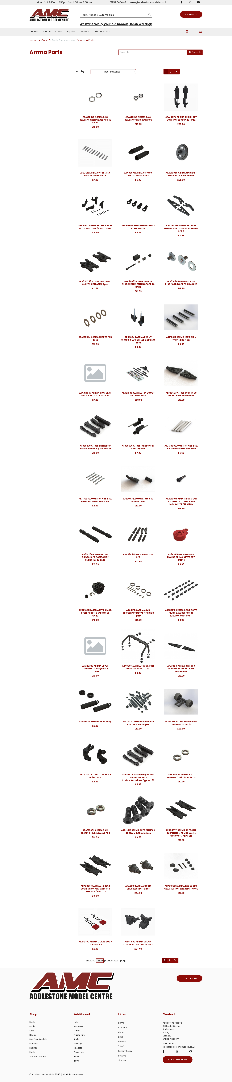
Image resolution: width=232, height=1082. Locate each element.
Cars (44, 40)
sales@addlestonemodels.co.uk (148, 2)
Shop (46, 31)
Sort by (79, 71)
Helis (76, 1022)
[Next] (176, 71)
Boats (32, 1022)
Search (194, 52)
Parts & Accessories (63, 40)
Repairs (70, 31)
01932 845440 (118, 2)
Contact (84, 31)
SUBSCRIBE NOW (177, 1059)
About (58, 31)
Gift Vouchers (102, 31)
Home (34, 31)
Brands (35, 72)
